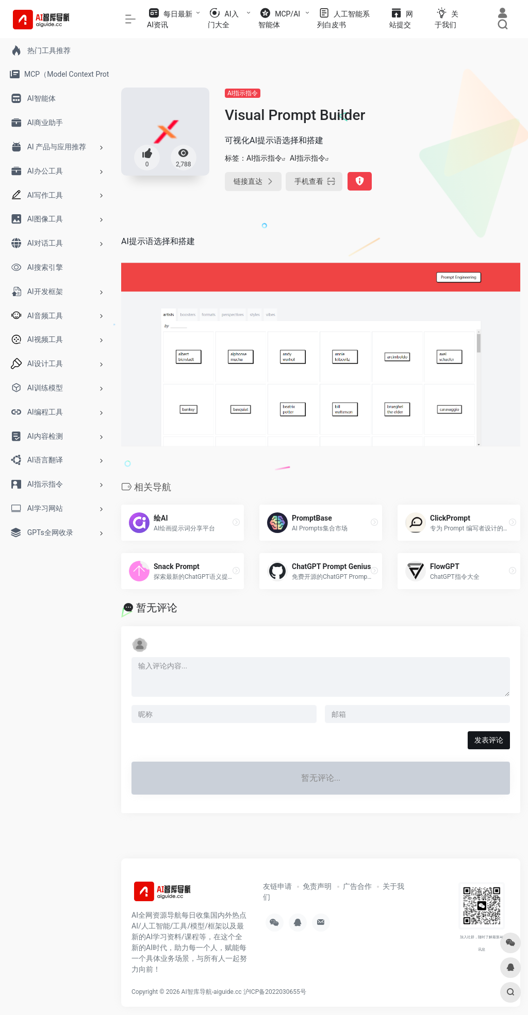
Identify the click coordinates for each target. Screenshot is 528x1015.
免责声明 (317, 886)
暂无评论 (156, 607)
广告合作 (357, 886)
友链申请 (277, 886)
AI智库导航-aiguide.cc (212, 991)
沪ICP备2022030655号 (274, 991)
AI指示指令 (242, 93)
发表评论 (488, 740)
